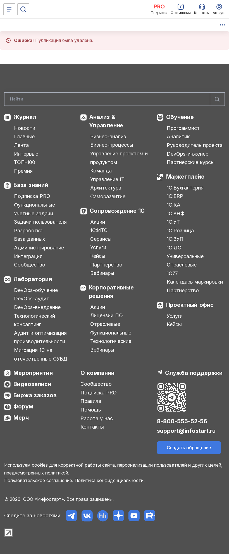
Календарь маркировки (195, 282)
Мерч (21, 417)
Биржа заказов (35, 395)
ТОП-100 (24, 162)
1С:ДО (174, 248)
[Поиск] (23, 9)
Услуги (98, 247)
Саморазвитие (107, 196)
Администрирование (39, 248)
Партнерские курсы (190, 162)
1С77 (172, 273)
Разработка (28, 230)
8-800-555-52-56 (182, 421)
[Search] (114, 99)
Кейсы (97, 256)
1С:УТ (173, 222)
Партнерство (106, 265)
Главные (24, 136)
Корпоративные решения (111, 291)
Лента (21, 145)
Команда (101, 171)
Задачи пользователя (40, 222)
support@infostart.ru (186, 430)
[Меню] (9, 9)
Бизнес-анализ (108, 136)
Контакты (92, 427)
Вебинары (102, 273)
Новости (24, 128)
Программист (183, 128)
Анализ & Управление (106, 121)
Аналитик (178, 136)
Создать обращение (189, 447)
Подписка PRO (32, 196)
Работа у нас (96, 418)
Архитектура (105, 188)
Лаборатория (32, 279)
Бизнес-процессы (111, 145)
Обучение (180, 117)
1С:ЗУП (175, 239)
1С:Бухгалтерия (185, 188)
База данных (29, 239)
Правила (90, 401)
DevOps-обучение (36, 290)
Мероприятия (33, 373)
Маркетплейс (185, 176)
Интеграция (28, 256)
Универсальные (185, 256)
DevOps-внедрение (37, 307)
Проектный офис (190, 304)
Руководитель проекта (195, 145)
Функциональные (34, 205)
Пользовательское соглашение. (38, 480)
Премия (23, 171)
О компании (97, 373)
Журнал (24, 117)
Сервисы (100, 239)
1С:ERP (175, 196)
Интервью (26, 154)
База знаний (30, 185)
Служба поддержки (194, 373)
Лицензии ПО (106, 315)
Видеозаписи (32, 384)
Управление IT (107, 179)
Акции (97, 222)
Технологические (110, 341)
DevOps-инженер (187, 154)
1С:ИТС (99, 230)
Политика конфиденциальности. (110, 480)
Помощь (90, 410)
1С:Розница (180, 230)
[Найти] (217, 99)
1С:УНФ (175, 213)
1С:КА (173, 205)
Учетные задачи (33, 213)
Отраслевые (105, 324)
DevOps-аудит (31, 298)
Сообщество (29, 265)
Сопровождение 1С (117, 210)
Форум (23, 406)
